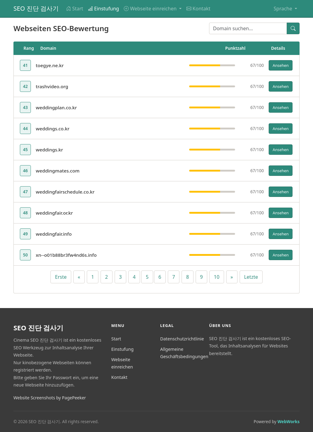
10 (216, 277)
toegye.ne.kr (50, 65)
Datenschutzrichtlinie (182, 339)
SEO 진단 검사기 (36, 8)
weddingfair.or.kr (54, 213)
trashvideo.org (52, 86)
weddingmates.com (57, 171)
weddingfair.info (54, 234)
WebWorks (289, 421)
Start (74, 8)
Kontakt (198, 8)
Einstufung (103, 8)
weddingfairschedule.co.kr (65, 192)
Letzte (251, 277)
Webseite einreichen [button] (151, 8)
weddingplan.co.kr (56, 107)
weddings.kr (49, 150)
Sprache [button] (283, 8)
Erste (61, 277)
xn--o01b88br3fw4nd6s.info (66, 255)
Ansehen (281, 65)
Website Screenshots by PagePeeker (49, 398)
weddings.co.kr (52, 128)
